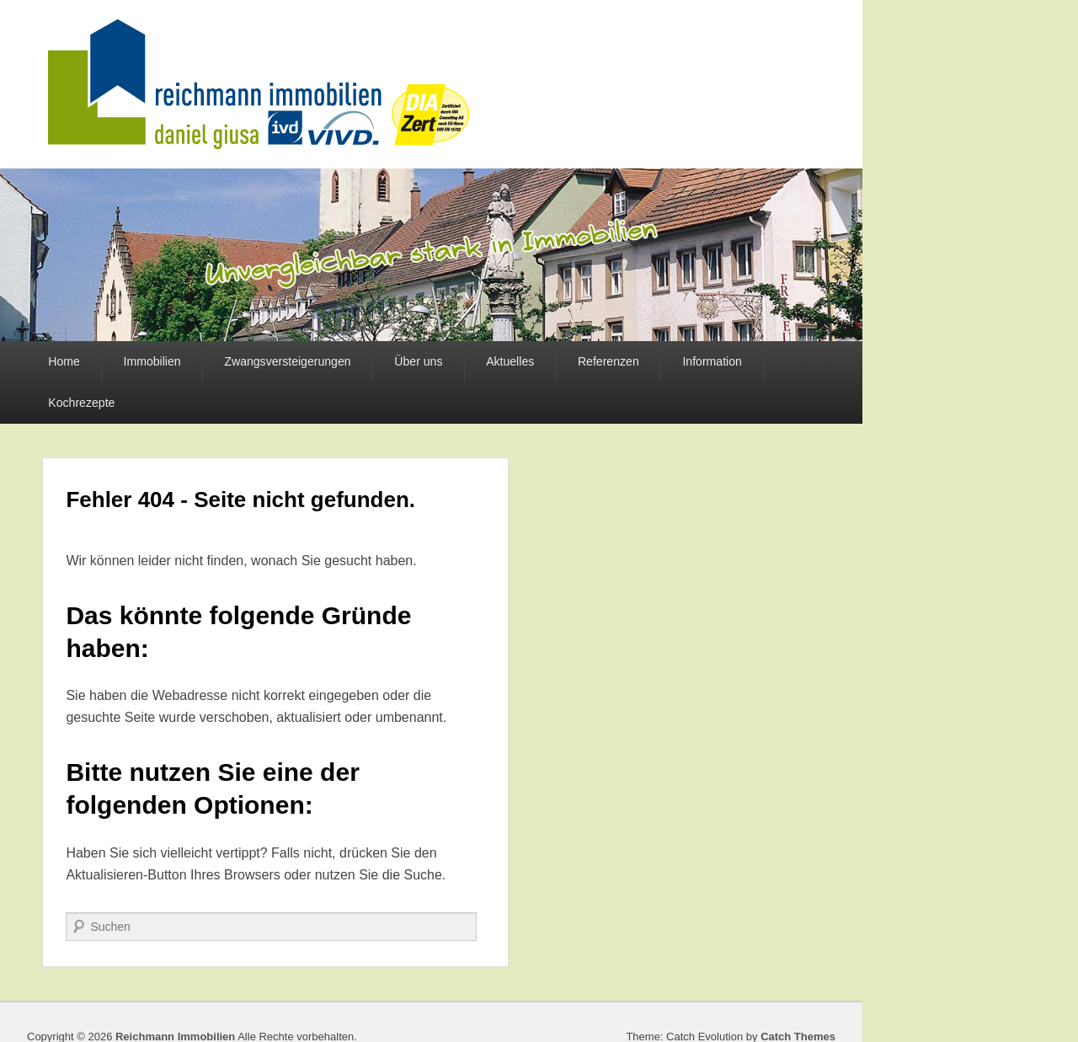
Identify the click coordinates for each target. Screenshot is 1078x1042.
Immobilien (152, 361)
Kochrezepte (81, 402)
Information (711, 361)
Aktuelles (510, 361)
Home (64, 361)
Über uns (418, 361)
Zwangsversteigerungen (287, 361)
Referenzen (608, 361)
